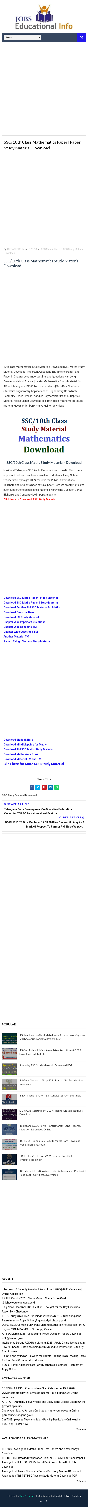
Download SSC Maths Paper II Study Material (31, 602)
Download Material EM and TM (22, 759)
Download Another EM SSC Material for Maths (32, 607)
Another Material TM (16, 636)
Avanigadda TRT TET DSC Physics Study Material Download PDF (39, 1475)
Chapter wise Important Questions (24, 622)
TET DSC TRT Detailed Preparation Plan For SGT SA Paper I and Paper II (43, 1457)
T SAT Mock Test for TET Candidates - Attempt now (50, 1095)
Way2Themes (27, 1495)
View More (81, 1429)
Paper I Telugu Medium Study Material (27, 641)
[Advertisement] (44, 89)
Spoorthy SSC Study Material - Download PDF (45, 1065)
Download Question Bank (19, 612)
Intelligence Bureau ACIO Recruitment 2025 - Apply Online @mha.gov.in (43, 1342)
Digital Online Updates (67, 1495)
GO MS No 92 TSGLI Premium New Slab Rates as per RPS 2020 (38, 1388)
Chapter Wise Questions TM (21, 631)
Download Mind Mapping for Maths (25, 744)
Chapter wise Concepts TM (20, 626)
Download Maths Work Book (21, 754)
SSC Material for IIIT (51, 249)
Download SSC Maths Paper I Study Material (31, 597)
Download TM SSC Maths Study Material (28, 749)
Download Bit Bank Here (18, 739)
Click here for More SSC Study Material (34, 764)
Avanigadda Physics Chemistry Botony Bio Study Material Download (41, 1471)
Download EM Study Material (21, 617)
